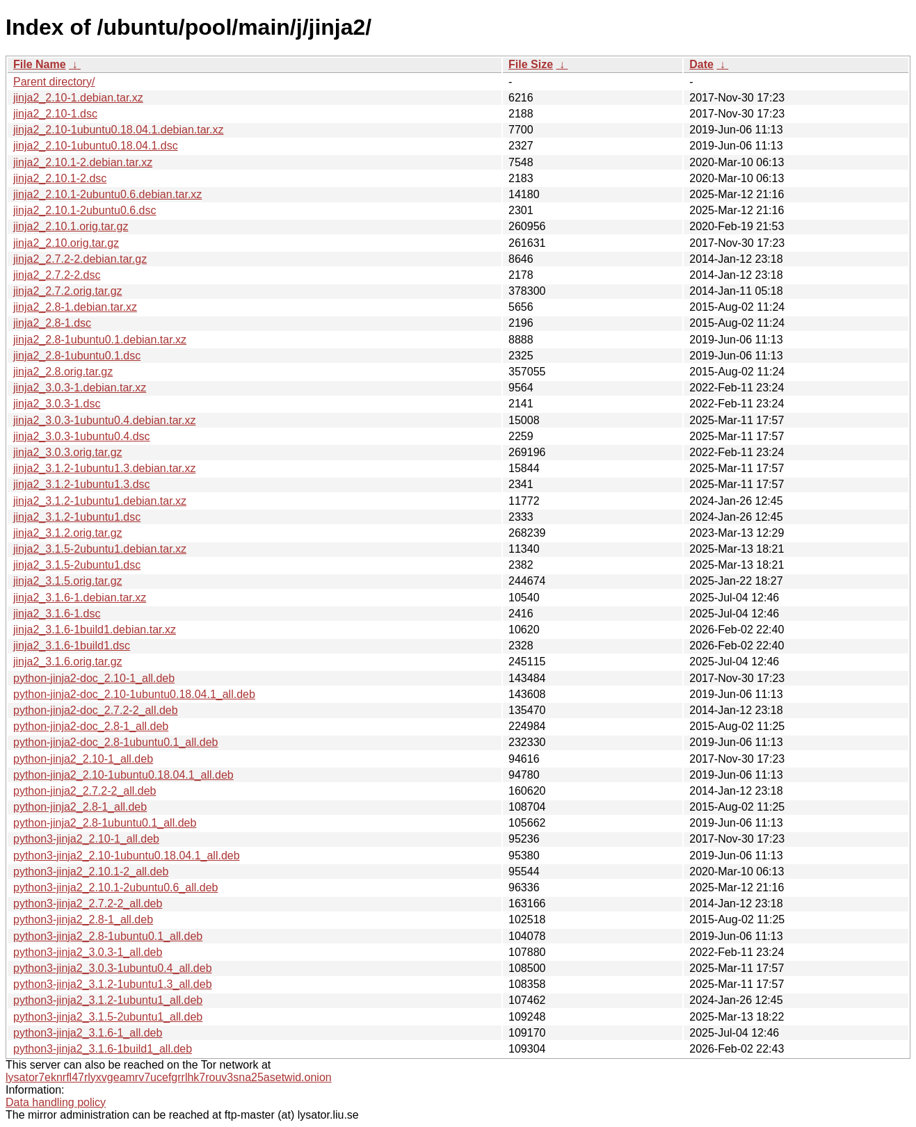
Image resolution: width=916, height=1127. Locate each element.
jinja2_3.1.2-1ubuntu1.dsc (76, 517)
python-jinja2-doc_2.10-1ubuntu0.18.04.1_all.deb (134, 694)
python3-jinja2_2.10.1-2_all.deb (90, 871)
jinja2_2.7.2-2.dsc (56, 275)
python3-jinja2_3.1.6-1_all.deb (87, 1033)
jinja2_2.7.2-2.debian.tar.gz (80, 259)
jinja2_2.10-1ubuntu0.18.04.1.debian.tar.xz (118, 130)
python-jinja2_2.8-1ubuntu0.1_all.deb (104, 823)
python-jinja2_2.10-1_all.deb (83, 759)
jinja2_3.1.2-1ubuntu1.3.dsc (81, 484)
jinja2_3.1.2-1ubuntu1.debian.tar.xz (99, 501)
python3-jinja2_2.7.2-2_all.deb (87, 903)
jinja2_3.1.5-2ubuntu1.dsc (76, 565)
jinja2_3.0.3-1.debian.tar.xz (79, 388)
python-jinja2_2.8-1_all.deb (80, 807)
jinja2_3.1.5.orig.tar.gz (67, 581)
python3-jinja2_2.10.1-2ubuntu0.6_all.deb (115, 887)
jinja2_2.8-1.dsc (52, 323)
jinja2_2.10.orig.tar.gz (66, 243)
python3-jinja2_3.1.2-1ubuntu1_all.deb (107, 1000)
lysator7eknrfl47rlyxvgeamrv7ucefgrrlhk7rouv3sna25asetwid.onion (169, 1077)
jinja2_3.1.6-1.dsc (56, 613)
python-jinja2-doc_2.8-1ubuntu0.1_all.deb (115, 742)
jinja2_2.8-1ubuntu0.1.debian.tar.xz (99, 340)
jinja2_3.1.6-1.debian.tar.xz (79, 597)
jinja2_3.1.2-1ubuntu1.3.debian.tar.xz (104, 468)
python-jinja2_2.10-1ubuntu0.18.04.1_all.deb (123, 775)
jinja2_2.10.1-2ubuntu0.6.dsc (84, 210)
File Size (530, 64)
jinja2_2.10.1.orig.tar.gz (70, 226)
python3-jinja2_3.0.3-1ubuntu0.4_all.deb (112, 968)
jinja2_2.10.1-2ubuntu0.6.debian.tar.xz (107, 194)
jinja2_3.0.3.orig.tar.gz (67, 452)
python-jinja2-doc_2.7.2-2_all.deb (95, 710)
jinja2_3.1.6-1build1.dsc (71, 645)
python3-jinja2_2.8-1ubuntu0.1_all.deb (107, 936)
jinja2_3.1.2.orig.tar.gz (67, 533)
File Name (39, 64)
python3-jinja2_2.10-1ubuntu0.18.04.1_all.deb (126, 855)
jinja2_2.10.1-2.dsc (59, 178)
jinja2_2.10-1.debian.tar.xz (78, 98)
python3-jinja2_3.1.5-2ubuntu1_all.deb (107, 1017)
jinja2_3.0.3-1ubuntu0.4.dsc (81, 436)
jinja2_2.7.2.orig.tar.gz (67, 291)
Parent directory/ (54, 82)
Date (701, 64)
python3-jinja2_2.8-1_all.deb (83, 919)
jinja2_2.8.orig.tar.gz (63, 372)
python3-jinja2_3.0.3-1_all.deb (87, 952)
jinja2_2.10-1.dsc (55, 114)
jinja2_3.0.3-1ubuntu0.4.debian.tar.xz (104, 420)
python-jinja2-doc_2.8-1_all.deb (90, 726)
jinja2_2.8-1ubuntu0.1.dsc (76, 356)
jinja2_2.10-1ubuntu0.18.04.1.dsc (95, 146)
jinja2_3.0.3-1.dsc (56, 404)
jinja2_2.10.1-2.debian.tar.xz (82, 162)
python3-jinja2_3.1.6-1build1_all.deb (102, 1049)
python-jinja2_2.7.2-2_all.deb (84, 791)
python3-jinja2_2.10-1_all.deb (86, 839)
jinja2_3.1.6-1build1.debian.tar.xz (94, 629)
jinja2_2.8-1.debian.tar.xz (75, 307)
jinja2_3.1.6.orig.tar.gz (67, 661)
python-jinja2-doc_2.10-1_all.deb (94, 678)
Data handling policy (56, 1102)
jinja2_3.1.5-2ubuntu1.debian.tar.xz (99, 549)
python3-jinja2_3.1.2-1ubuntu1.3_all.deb (112, 984)
